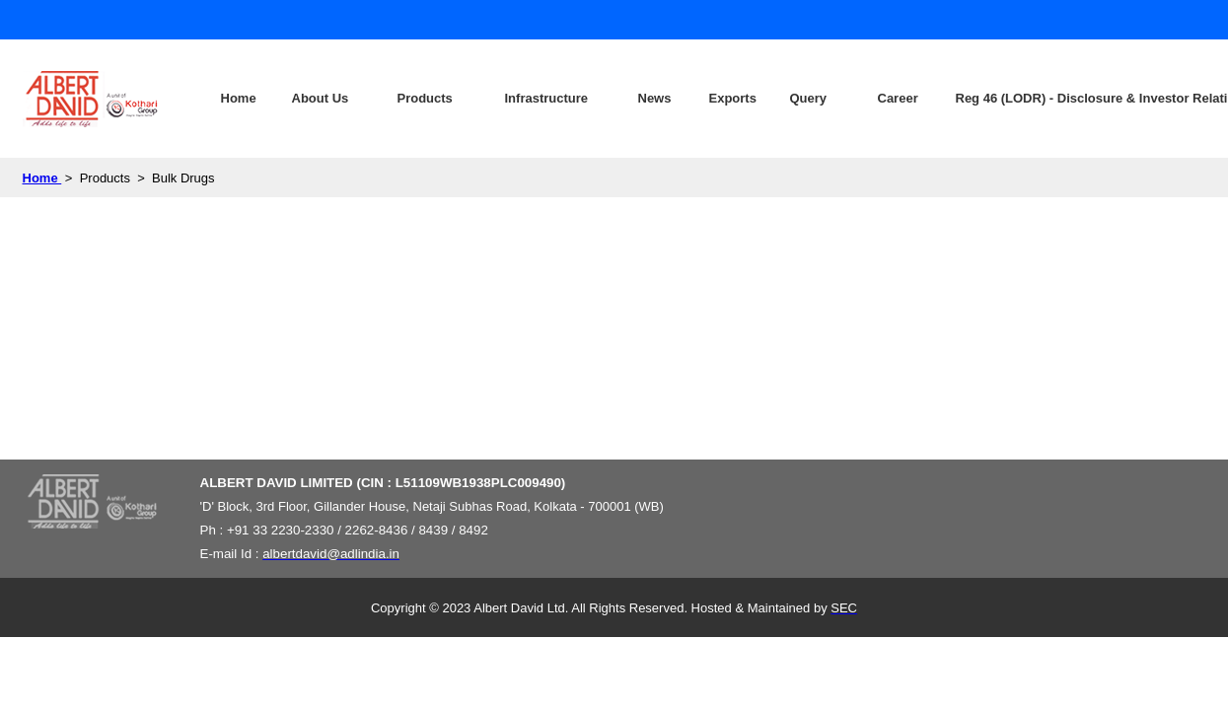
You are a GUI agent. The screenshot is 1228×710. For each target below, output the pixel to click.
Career (898, 98)
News (655, 98)
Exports (733, 98)
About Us (320, 98)
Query (809, 98)
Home (238, 98)
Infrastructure (547, 98)
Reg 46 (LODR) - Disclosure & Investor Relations (1042, 98)
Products (425, 98)
